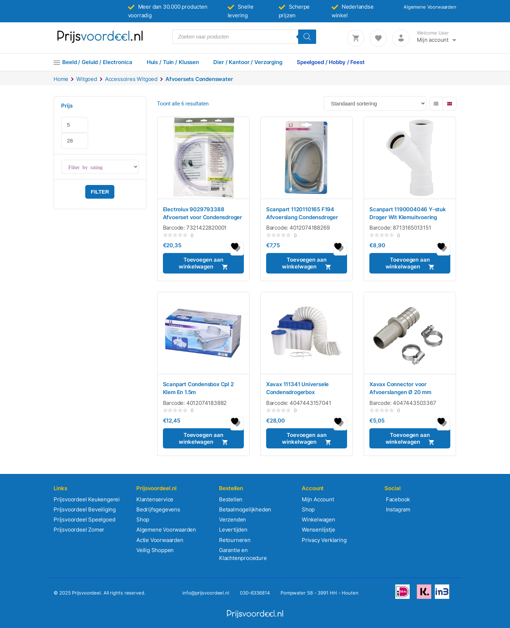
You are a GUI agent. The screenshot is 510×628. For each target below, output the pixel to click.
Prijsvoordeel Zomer (79, 529)
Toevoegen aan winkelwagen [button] (201, 263)
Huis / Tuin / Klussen (173, 62)
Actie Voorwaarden (159, 540)
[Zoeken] (307, 37)
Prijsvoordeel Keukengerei (87, 499)
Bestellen (230, 499)
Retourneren (235, 540)
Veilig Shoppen (155, 550)
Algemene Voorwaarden (430, 7)
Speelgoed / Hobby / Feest (331, 62)
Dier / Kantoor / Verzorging (247, 62)
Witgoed (86, 79)
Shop (142, 519)
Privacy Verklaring (324, 540)
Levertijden (233, 529)
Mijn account (432, 39)
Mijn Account (318, 499)
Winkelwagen (318, 519)
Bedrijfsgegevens (158, 509)
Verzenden (232, 519)
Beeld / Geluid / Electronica (97, 62)
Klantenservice (154, 499)
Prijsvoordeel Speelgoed (84, 519)
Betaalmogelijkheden (245, 509)
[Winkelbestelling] (375, 103)
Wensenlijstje (318, 529)
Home (61, 79)
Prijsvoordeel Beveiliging (85, 509)
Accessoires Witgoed (131, 79)
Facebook (397, 499)
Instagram (397, 509)
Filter (100, 192)
